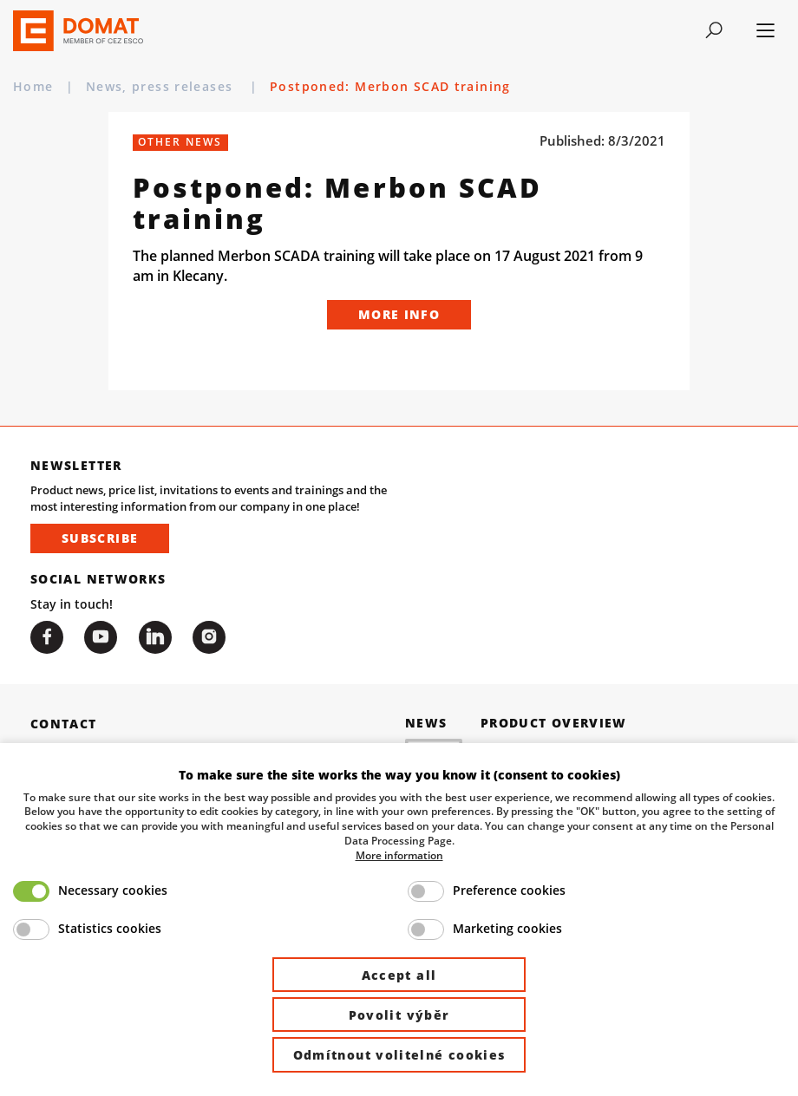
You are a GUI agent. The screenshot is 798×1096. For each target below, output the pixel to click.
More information (399, 855)
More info (399, 314)
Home (33, 86)
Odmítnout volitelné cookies (399, 1055)
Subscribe (100, 538)
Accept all (399, 975)
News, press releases (162, 86)
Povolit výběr (399, 1015)
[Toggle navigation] (713, 30)
